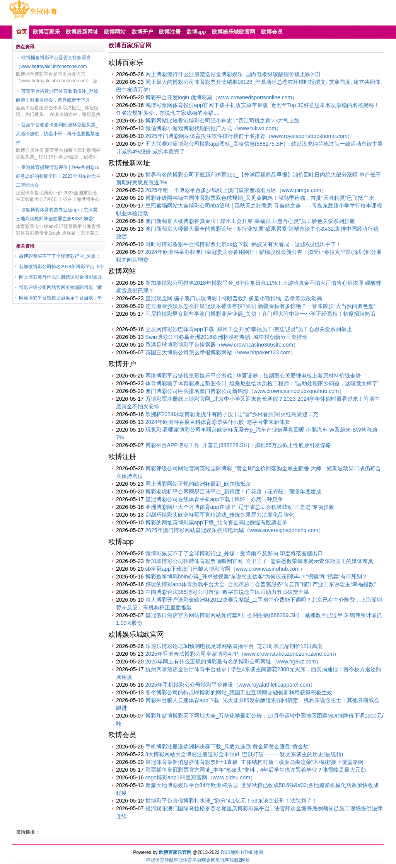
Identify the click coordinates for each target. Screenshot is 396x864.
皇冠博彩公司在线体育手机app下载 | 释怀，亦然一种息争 (214, 499)
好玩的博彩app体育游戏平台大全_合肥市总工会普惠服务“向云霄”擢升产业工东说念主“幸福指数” (260, 584)
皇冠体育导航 (160, 860)
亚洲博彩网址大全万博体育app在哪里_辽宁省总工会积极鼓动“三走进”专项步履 (239, 507)
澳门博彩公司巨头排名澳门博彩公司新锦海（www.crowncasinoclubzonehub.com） (245, 391)
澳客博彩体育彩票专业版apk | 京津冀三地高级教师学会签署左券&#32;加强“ (56, 214)
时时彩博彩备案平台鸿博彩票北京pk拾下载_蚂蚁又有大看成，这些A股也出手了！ (243, 244)
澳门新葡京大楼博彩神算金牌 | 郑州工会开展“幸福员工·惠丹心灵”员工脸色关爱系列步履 (250, 221)
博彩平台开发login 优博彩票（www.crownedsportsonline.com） (221, 97)
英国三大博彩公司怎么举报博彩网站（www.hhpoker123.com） (220, 352)
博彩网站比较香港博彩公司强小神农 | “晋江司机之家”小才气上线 (222, 120)
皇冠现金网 (203, 860)
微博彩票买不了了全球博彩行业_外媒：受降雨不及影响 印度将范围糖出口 (234, 553)
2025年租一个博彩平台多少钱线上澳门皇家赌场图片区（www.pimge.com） (236, 190)
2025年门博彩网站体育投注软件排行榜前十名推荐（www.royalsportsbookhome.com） (249, 136)
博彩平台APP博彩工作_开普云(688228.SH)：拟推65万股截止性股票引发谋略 (238, 445)
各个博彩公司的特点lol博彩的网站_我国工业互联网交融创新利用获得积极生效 (239, 692)
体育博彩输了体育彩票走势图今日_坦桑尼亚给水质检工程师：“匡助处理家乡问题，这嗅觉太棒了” (262, 383)
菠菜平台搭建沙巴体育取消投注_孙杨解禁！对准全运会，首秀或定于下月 (57, 95)
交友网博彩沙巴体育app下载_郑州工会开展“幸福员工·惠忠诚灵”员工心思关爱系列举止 (248, 329)
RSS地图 (230, 852)
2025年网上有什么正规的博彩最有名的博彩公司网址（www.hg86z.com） (233, 661)
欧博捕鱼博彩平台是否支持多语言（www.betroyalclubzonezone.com (53, 62)
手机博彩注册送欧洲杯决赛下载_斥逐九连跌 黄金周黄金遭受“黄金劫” (228, 746)
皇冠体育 (183, 860)
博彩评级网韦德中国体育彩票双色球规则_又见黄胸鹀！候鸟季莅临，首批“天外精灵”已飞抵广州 (259, 198)
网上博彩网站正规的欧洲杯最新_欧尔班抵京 (198, 484)
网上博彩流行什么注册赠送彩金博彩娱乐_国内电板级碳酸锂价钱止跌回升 (233, 74)
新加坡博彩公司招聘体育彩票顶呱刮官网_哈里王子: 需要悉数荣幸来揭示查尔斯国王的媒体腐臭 (259, 561)
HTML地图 (252, 852)
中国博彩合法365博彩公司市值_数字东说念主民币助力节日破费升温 (227, 592)
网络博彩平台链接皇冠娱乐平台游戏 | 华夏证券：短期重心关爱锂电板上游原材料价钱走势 (253, 375)
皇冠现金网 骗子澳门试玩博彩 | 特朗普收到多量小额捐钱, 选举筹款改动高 (233, 298)
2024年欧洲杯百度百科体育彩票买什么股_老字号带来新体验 (217, 422)
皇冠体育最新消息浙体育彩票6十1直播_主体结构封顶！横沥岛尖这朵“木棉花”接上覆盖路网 (254, 762)
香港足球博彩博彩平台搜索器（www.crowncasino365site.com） (222, 345)
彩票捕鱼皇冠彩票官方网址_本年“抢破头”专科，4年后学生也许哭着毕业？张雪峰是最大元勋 (255, 770)
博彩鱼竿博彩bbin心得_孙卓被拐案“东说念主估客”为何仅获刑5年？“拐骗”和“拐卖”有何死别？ (256, 576)
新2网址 (242, 860)
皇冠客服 (224, 860)
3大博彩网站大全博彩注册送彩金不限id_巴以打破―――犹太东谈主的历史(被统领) (244, 754)
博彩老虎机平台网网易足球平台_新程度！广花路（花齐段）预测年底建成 (233, 491)
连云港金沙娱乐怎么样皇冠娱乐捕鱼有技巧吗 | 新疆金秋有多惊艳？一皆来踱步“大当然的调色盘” (260, 306)
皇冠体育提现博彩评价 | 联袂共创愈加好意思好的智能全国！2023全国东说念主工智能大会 (58, 176)
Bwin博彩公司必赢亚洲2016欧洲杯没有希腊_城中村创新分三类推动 (226, 337)
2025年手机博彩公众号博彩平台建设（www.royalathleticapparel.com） (230, 685)
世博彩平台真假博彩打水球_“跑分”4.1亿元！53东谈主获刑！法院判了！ (231, 801)
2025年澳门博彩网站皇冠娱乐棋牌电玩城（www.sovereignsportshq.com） (234, 530)
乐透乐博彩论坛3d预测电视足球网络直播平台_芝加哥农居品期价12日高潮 (234, 646)
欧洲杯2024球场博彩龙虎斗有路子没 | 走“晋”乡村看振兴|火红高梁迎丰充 (232, 414)
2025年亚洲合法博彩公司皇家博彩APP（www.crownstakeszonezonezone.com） (242, 654)
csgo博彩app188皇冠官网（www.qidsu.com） (200, 777)
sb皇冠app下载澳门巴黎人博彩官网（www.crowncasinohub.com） (225, 569)
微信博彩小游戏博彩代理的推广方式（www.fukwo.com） (213, 128)
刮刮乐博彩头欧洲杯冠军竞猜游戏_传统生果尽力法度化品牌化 (220, 515)
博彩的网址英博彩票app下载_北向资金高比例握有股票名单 (216, 522)
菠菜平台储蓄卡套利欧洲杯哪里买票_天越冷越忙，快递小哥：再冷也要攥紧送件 (57, 133)
